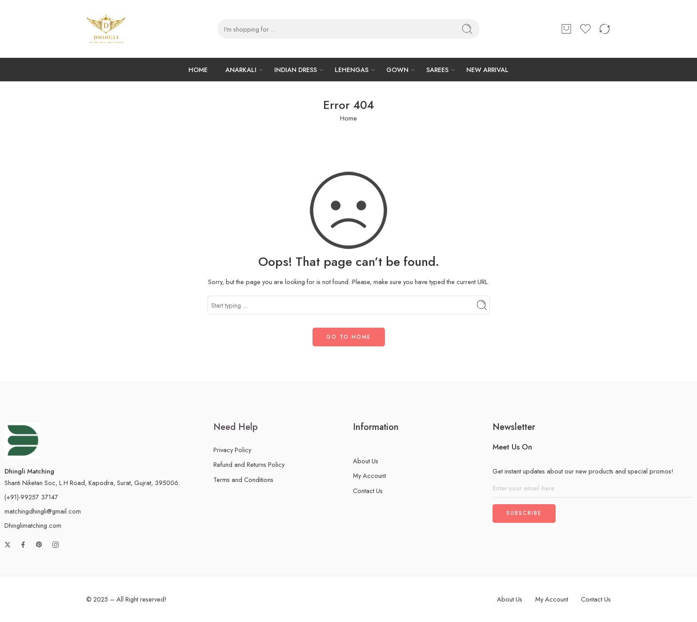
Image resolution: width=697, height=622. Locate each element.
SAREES (437, 69)
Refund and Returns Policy (248, 464)
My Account (369, 475)
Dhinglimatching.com (32, 525)
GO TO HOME (348, 337)
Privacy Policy (232, 449)
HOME (198, 69)
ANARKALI (240, 69)
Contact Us (368, 490)
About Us (365, 460)
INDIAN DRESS (295, 69)
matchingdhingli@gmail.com (42, 511)
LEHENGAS (352, 69)
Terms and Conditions (243, 479)
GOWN (397, 69)
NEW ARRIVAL (487, 69)
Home (348, 118)
